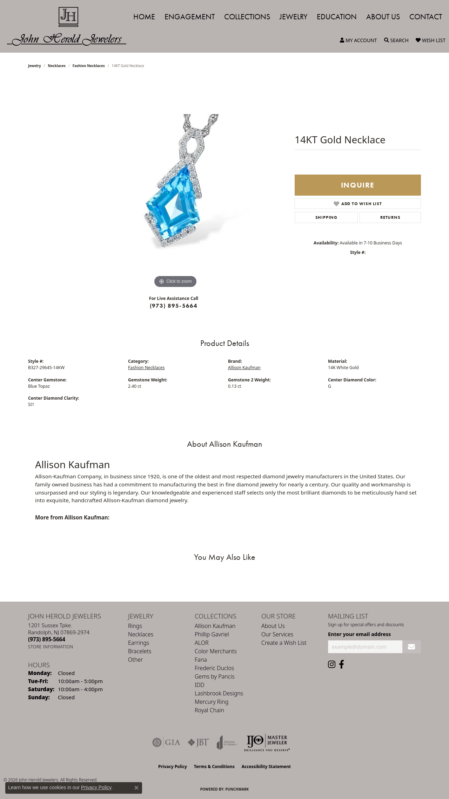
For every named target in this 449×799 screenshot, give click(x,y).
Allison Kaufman (244, 368)
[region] (175, 184)
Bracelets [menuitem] (140, 651)
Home (144, 17)
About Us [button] (383, 17)
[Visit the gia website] (166, 742)
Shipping (326, 217)
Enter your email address (359, 634)
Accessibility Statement (266, 766)
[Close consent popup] (136, 788)
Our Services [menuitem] (277, 634)
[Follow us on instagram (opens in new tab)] (331, 664)
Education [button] (337, 17)
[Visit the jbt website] (198, 742)
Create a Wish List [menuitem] (284, 643)
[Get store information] (50, 647)
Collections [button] (247, 17)
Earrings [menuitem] (138, 643)
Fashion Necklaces (89, 65)
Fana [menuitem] (201, 659)
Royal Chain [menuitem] (209, 710)
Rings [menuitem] (135, 626)
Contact (425, 17)
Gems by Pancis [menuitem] (215, 676)
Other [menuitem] (135, 659)
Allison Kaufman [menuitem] (215, 626)
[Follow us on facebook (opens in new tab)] (341, 664)
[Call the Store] (46, 639)
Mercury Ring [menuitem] (211, 702)
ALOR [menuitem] (202, 643)
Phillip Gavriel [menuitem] (212, 634)
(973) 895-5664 (174, 305)
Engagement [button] (190, 17)
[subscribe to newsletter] (411, 646)
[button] (358, 40)
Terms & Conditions (214, 766)
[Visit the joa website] (227, 742)
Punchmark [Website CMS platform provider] (237, 789)
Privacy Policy (172, 766)
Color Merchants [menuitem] (216, 651)
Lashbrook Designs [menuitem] (219, 693)
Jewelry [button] (294, 17)
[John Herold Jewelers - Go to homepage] (70, 26)
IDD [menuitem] (200, 685)
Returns (390, 217)
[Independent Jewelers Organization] (267, 742)
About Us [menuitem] (273, 626)
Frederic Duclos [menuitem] (214, 668)
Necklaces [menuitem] (140, 634)
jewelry (34, 65)
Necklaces (57, 65)
